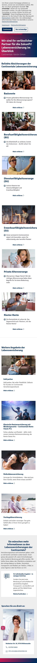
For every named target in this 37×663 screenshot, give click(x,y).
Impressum (6, 25)
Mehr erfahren (17, 108)
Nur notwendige (21, 29)
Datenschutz (6, 18)
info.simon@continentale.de (17, 651)
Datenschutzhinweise (18, 25)
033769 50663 (12, 647)
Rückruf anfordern (19, 594)
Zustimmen (7, 29)
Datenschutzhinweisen (10, 22)
